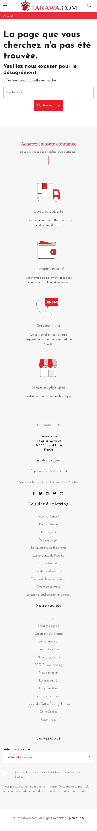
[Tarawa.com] (49, 5)
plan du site (77, 818)
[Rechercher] (48, 92)
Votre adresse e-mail (17, 749)
